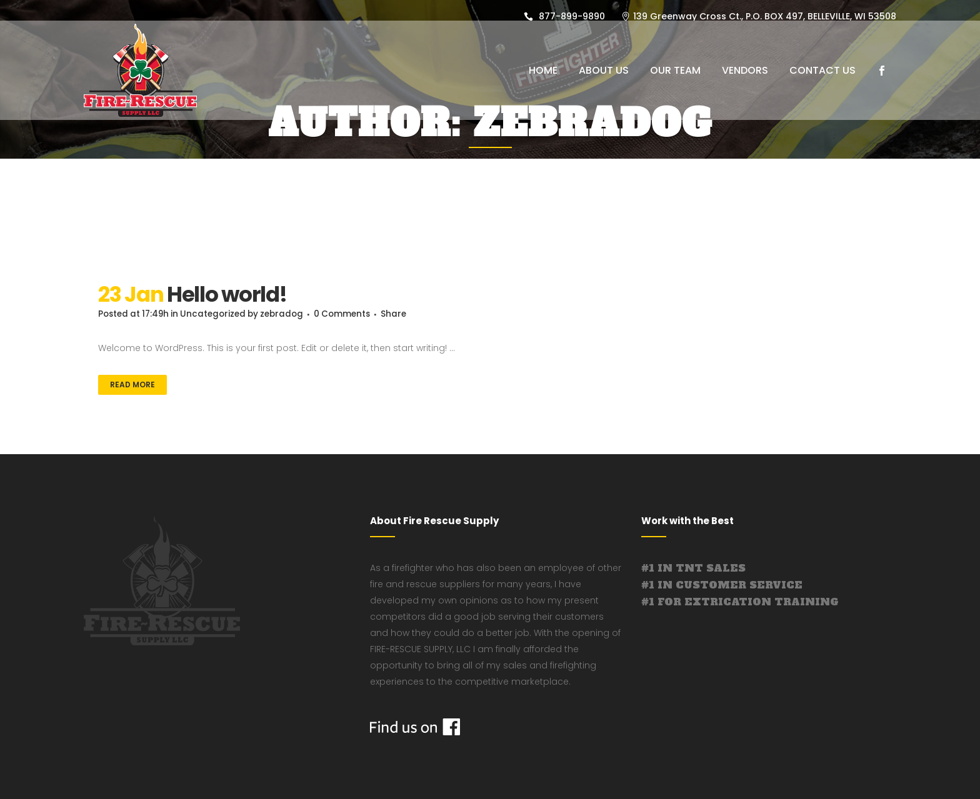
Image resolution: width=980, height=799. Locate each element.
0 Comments (355, 314)
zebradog (291, 314)
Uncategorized (219, 314)
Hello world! (226, 294)
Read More (132, 384)
